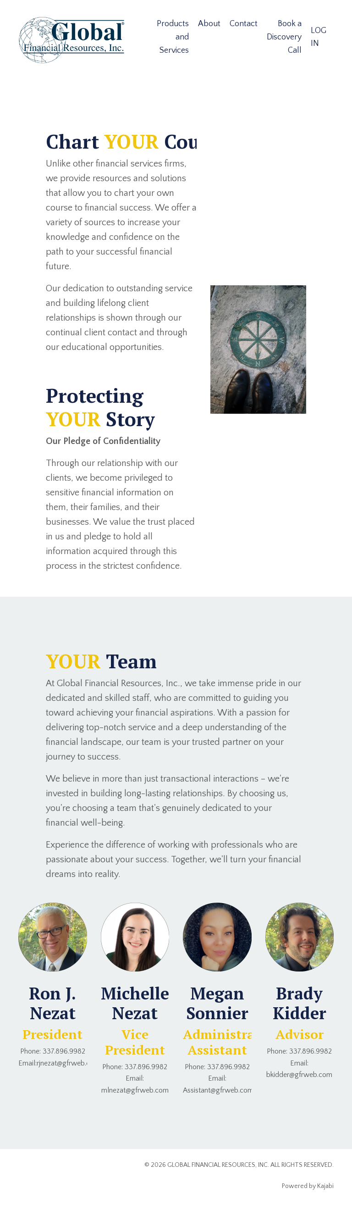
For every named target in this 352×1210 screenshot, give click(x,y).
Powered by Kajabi (308, 1186)
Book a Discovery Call (284, 37)
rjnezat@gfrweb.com (68, 1063)
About (209, 23)
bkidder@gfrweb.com (299, 1075)
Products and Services (173, 37)
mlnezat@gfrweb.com (135, 1090)
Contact (244, 23)
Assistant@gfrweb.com (218, 1090)
